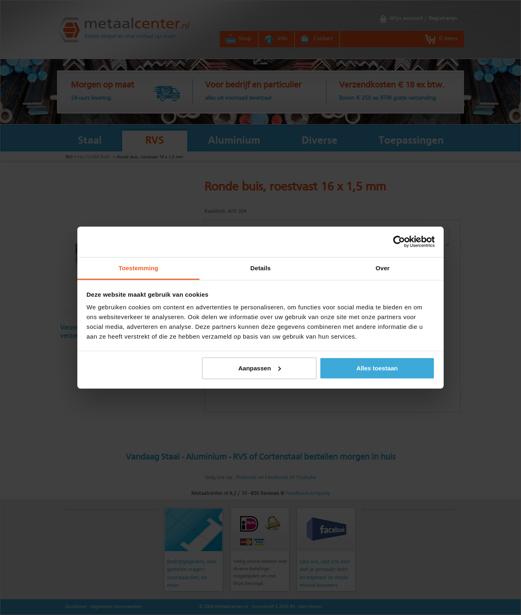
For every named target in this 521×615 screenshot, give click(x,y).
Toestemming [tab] (138, 267)
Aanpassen (260, 367)
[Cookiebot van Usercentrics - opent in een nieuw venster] (399, 242)
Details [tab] (260, 267)
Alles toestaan (377, 367)
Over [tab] (383, 267)
